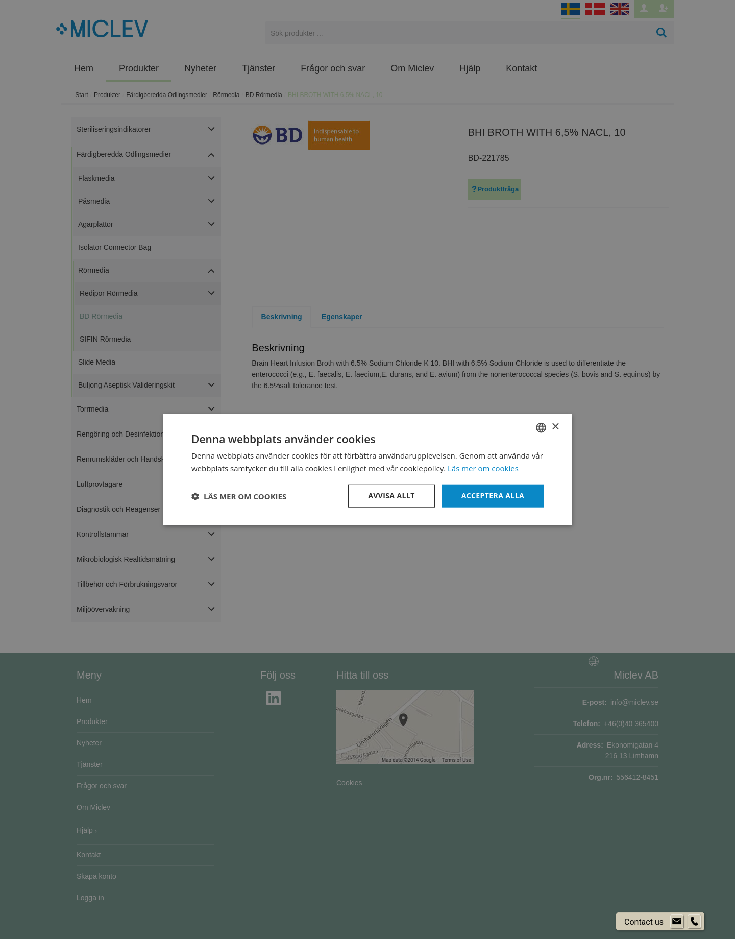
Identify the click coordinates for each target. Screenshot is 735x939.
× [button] (555, 427)
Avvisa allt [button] (391, 495)
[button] (238, 495)
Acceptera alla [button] (492, 495)
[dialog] (367, 469)
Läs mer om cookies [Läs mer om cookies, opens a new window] (483, 468)
